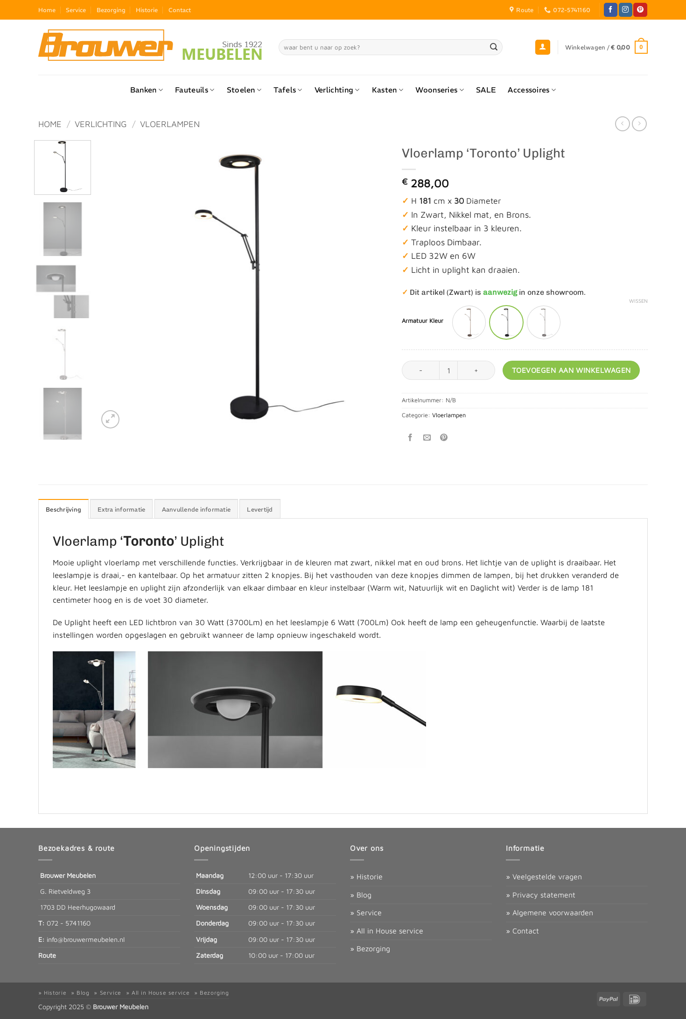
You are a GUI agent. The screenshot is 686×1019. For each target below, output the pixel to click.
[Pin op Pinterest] (444, 438)
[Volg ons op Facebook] (610, 10)
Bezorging (111, 10)
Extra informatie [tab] (121, 509)
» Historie (366, 876)
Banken (146, 89)
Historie (147, 10)
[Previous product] (639, 123)
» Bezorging (370, 948)
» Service (366, 912)
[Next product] (622, 123)
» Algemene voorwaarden (549, 912)
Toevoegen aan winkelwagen (571, 370)
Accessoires (532, 89)
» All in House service (386, 930)
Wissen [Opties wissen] (638, 301)
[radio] (469, 322)
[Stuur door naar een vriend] (427, 438)
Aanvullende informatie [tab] (196, 509)
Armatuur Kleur (422, 321)
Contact (179, 10)
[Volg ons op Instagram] (625, 10)
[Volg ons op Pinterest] (640, 10)
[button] (542, 47)
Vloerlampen (170, 124)
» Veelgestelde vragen (544, 876)
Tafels (287, 89)
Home (47, 10)
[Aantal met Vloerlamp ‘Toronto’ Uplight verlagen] (420, 370)
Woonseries (439, 89)
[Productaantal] (448, 370)
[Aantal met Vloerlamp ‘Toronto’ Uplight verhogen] (476, 370)
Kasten (387, 89)
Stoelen (244, 89)
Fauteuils (194, 89)
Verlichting (337, 89)
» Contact (522, 930)
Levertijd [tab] (260, 509)
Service (76, 10)
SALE (486, 89)
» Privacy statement (540, 895)
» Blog (360, 895)
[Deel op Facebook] (410, 438)
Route (47, 955)
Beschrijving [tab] (63, 509)
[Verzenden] (494, 47)
